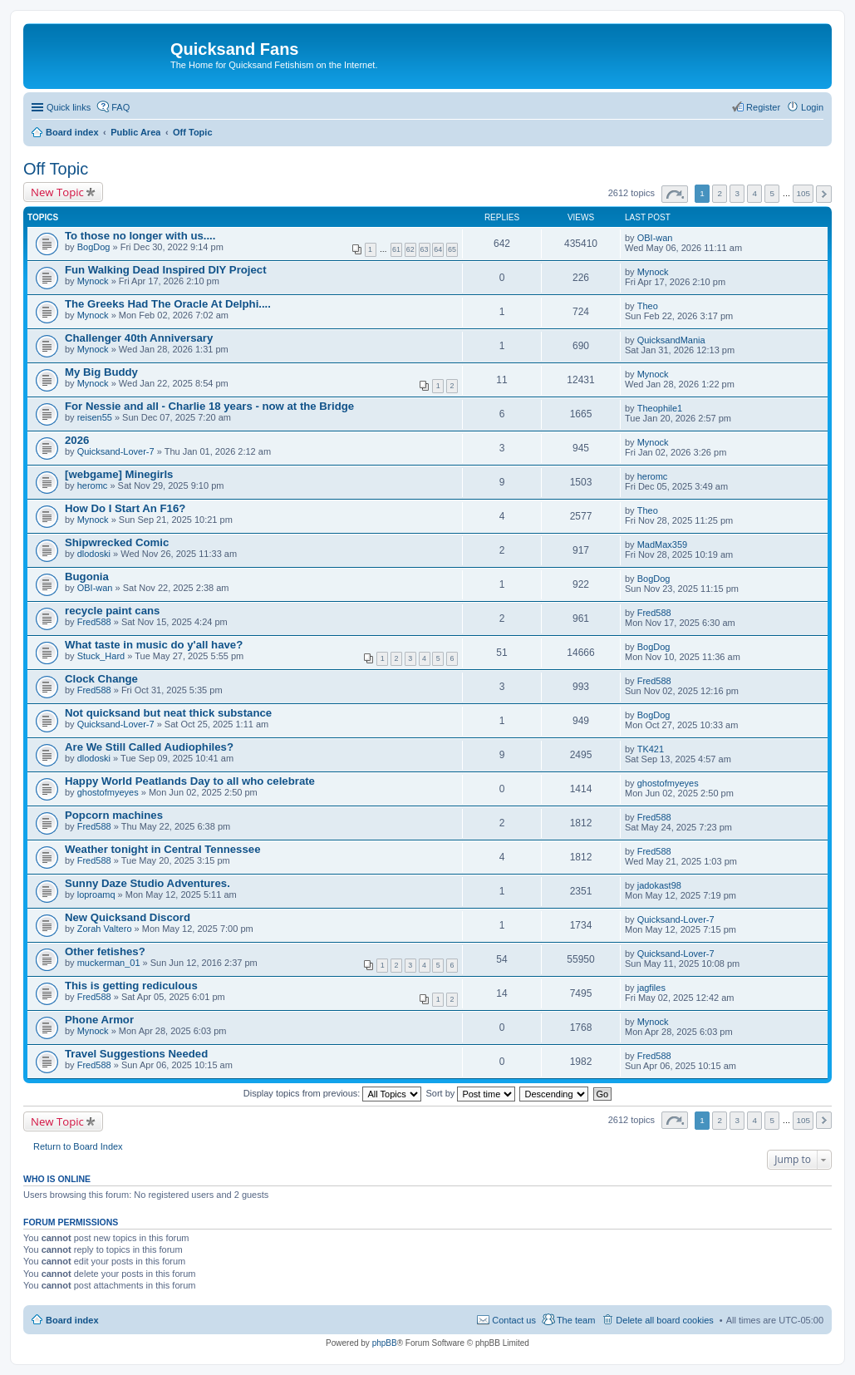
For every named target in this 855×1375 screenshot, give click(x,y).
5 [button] (772, 193)
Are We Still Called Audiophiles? (149, 747)
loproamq (96, 894)
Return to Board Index (78, 1146)
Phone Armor (99, 1019)
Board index (72, 1320)
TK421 (650, 749)
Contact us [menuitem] (514, 1320)
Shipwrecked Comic (117, 542)
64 (438, 249)
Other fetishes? (105, 951)
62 (410, 249)
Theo (647, 306)
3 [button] (737, 193)
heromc (92, 485)
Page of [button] (674, 194)
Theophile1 (659, 408)
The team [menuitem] (576, 1320)
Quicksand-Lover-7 (116, 451)
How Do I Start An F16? (125, 508)
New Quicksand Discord (127, 917)
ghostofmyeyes (108, 792)
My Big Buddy (101, 372)
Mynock (93, 281)
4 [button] (755, 193)
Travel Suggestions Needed (136, 1053)
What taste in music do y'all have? (154, 644)
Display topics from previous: (332, 1093)
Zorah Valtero (104, 929)
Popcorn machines (114, 815)
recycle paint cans (112, 610)
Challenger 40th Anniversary (139, 338)
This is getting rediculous (131, 985)
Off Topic (55, 169)
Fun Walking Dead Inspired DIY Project (166, 270)
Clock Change (101, 679)
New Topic (57, 192)
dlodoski (94, 554)
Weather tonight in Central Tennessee (162, 849)
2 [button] (719, 193)
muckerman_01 (108, 963)
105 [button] (802, 193)
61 (396, 249)
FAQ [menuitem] (120, 107)
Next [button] (824, 194)
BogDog (94, 247)
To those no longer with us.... (140, 235)
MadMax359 (662, 545)
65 (452, 249)
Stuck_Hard (101, 656)
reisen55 (94, 417)
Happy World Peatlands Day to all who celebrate (190, 781)
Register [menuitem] (763, 107)
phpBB (384, 1343)
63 (424, 249)
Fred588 (94, 622)
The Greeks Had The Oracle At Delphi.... (168, 304)
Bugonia (87, 576)
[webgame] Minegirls (119, 474)
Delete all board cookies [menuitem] (664, 1320)
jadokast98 (659, 885)
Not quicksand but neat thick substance (168, 713)
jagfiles (651, 988)
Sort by (471, 1093)
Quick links (69, 107)
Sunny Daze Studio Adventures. (147, 883)
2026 (77, 440)
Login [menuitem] (812, 107)
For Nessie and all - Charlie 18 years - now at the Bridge (209, 406)
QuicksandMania (671, 340)
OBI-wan (655, 238)
